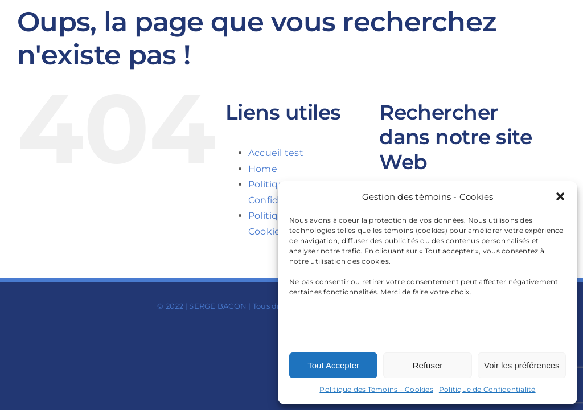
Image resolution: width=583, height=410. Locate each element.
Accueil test (275, 152)
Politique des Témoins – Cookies (376, 389)
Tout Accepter (333, 365)
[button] (560, 196)
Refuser (428, 365)
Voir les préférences (522, 365)
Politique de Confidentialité (487, 389)
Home (262, 168)
